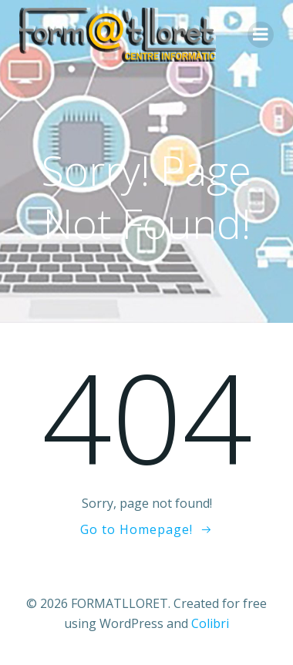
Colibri (210, 623)
